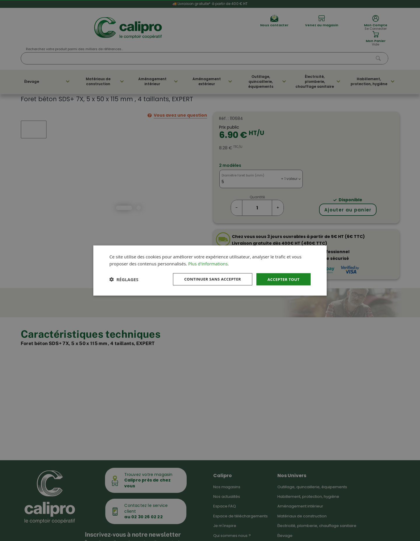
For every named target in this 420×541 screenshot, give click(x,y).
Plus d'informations (208, 263)
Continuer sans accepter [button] (209, 279)
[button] (123, 279)
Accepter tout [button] (283, 279)
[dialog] (210, 270)
